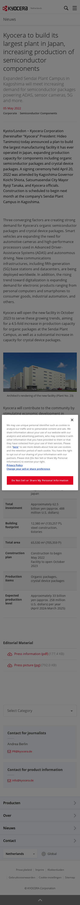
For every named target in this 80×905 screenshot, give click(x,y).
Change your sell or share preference (28, 468)
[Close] (72, 420)
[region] (40, 452)
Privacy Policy (15, 465)
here (15, 447)
